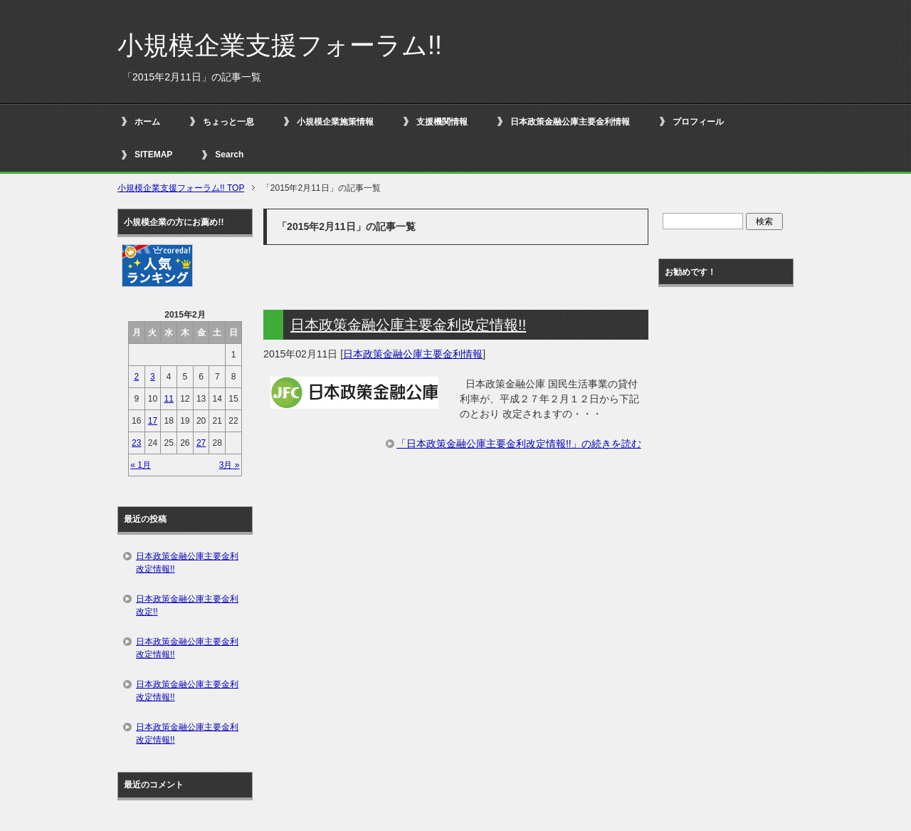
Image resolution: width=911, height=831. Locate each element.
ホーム (147, 122)
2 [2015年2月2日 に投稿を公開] (136, 377)
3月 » (229, 465)
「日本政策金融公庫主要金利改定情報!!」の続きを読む (518, 443)
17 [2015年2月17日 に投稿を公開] (152, 421)
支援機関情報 (442, 122)
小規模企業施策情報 (335, 122)
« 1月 (140, 465)
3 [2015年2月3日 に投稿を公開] (152, 377)
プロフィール (698, 122)
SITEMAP (153, 155)
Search (229, 155)
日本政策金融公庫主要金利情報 (570, 122)
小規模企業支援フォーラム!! (279, 45)
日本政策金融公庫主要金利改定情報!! (408, 325)
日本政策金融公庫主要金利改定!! (187, 605)
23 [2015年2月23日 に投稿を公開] (136, 443)
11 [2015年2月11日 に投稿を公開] (168, 399)
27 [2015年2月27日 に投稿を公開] (201, 443)
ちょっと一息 (228, 122)
